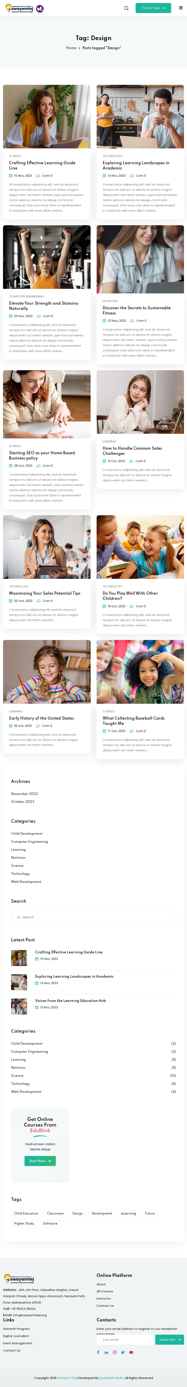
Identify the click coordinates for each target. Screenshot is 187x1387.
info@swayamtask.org (30, 1315)
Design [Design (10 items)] (78, 1213)
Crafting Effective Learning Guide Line (68, 952)
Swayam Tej (66, 1378)
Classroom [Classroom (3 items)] (55, 1213)
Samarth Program (16, 1329)
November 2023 (24, 794)
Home (71, 48)
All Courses (105, 1291)
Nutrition (18, 858)
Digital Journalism (16, 1336)
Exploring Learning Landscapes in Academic (74, 976)
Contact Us (105, 1306)
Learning (18, 850)
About (101, 1284)
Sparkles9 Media (111, 1378)
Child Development (26, 833)
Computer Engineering (29, 842)
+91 (13, 1309)
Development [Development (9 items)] (102, 1213)
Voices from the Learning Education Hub (70, 1001)
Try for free (153, 8)
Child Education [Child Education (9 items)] (26, 1213)
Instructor (104, 1298)
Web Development (26, 882)
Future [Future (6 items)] (150, 1213)
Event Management (18, 1343)
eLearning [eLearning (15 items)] (128, 1213)
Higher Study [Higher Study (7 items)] (24, 1223)
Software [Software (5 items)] (50, 1223)
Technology (113, 156)
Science (15, 156)
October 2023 (22, 802)
